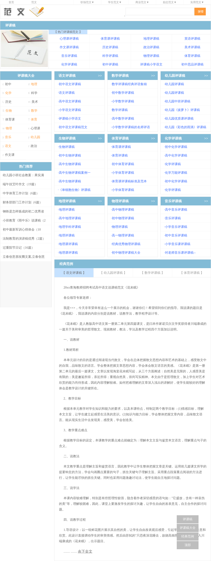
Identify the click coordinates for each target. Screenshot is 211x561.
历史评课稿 (110, 47)
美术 (35, 102)
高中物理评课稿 (123, 209)
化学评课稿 (69, 64)
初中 (8, 84)
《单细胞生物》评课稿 (75, 190)
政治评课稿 (151, 47)
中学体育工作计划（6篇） (21, 193)
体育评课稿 (192, 56)
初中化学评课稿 (176, 147)
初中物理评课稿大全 (126, 252)
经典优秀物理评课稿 (126, 244)
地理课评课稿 (68, 244)
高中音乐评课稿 (176, 209)
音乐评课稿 (69, 56)
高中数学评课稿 (123, 118)
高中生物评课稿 (70, 164)
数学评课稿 (120, 75)
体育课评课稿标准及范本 (129, 181)
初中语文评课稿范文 (73, 127)
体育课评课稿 (110, 38)
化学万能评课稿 (176, 172)
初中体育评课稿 (123, 164)
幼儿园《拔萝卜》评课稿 (182, 110)
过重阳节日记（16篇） (18, 247)
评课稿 (187, 519)
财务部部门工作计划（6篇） (22, 202)
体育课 (10, 119)
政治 (34, 146)
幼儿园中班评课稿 (177, 101)
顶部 (187, 545)
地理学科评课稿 (70, 227)
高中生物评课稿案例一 (75, 172)
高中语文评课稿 (70, 101)
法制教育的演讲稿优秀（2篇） (24, 238)
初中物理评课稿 (123, 218)
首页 (11, 2)
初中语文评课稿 (70, 84)
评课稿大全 (188, 528)
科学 (34, 93)
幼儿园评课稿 (175, 75)
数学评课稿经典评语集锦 (129, 84)
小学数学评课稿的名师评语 (131, 127)
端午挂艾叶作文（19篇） (20, 184)
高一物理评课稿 (123, 235)
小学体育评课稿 (123, 172)
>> (100, 75)
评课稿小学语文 (151, 64)
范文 (34, 2)
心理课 (35, 128)
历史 (8, 102)
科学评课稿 (110, 56)
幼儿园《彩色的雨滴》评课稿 (185, 127)
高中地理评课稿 (70, 218)
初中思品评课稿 (192, 64)
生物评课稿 (67, 138)
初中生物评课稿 (70, 155)
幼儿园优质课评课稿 (179, 118)
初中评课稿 (110, 64)
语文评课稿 (67, 75)
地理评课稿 (151, 38)
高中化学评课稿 (176, 155)
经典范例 (187, 536)
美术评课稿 (192, 47)
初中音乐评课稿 (176, 235)
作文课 (10, 155)
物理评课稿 (151, 56)
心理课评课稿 (69, 38)
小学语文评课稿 (70, 110)
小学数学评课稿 (123, 101)
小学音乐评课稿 (176, 227)
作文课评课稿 (69, 47)
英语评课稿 (192, 38)
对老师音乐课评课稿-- (180, 252)
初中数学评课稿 (123, 92)
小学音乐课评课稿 (177, 244)
